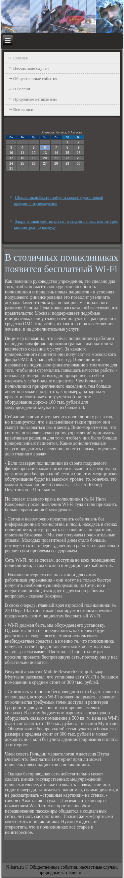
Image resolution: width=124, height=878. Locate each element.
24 (11, 163)
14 (56, 153)
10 (11, 153)
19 (33, 158)
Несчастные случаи (31, 68)
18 (22, 158)
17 (11, 158)
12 (33, 153)
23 (78, 158)
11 (22, 153)
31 (11, 169)
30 (78, 163)
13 (45, 153)
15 (67, 153)
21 (56, 158)
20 (45, 158)
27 (45, 163)
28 (56, 163)
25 (22, 163)
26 (33, 163)
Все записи (23, 109)
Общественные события (35, 78)
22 (67, 158)
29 (67, 163)
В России (21, 88)
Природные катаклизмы (35, 99)
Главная (20, 57)
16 (78, 153)
